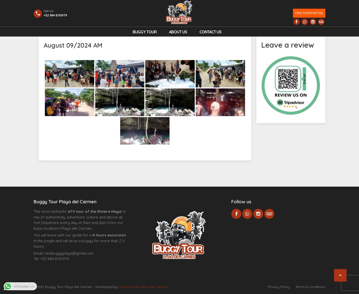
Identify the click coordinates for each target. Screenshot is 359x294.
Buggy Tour (145, 31)
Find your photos (309, 13)
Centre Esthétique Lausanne (62, 266)
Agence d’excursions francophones (44, 266)
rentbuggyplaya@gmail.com (69, 253)
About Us (178, 31)
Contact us (210, 31)
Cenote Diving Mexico (76, 266)
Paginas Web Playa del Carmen (143, 287)
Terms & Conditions (310, 287)
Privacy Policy (278, 287)
